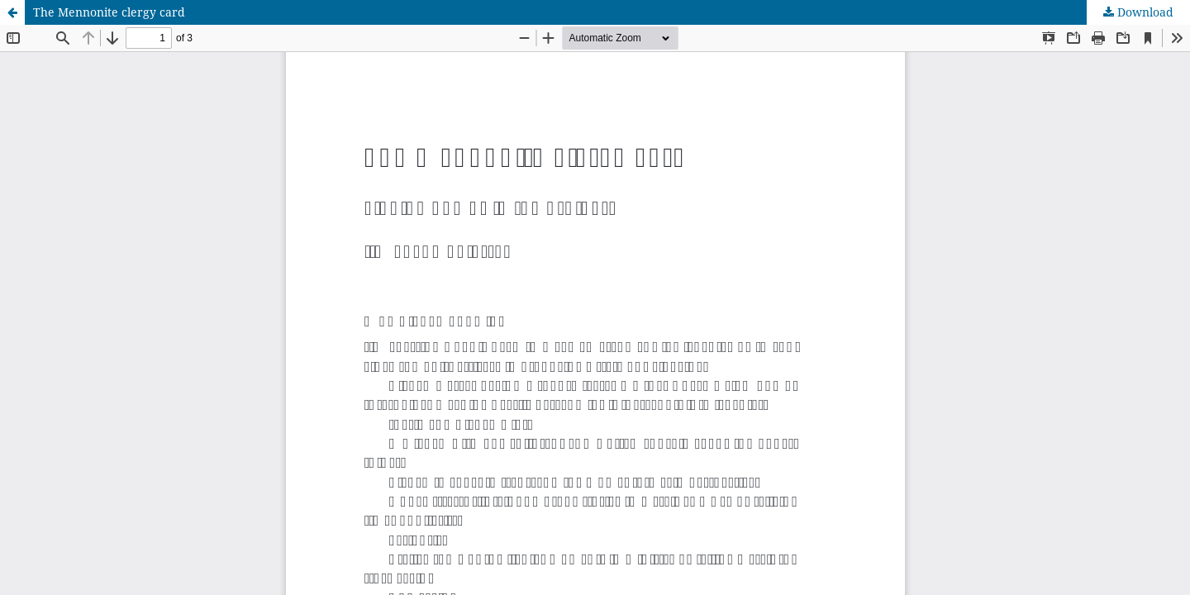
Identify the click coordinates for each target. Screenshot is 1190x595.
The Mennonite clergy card (109, 12)
